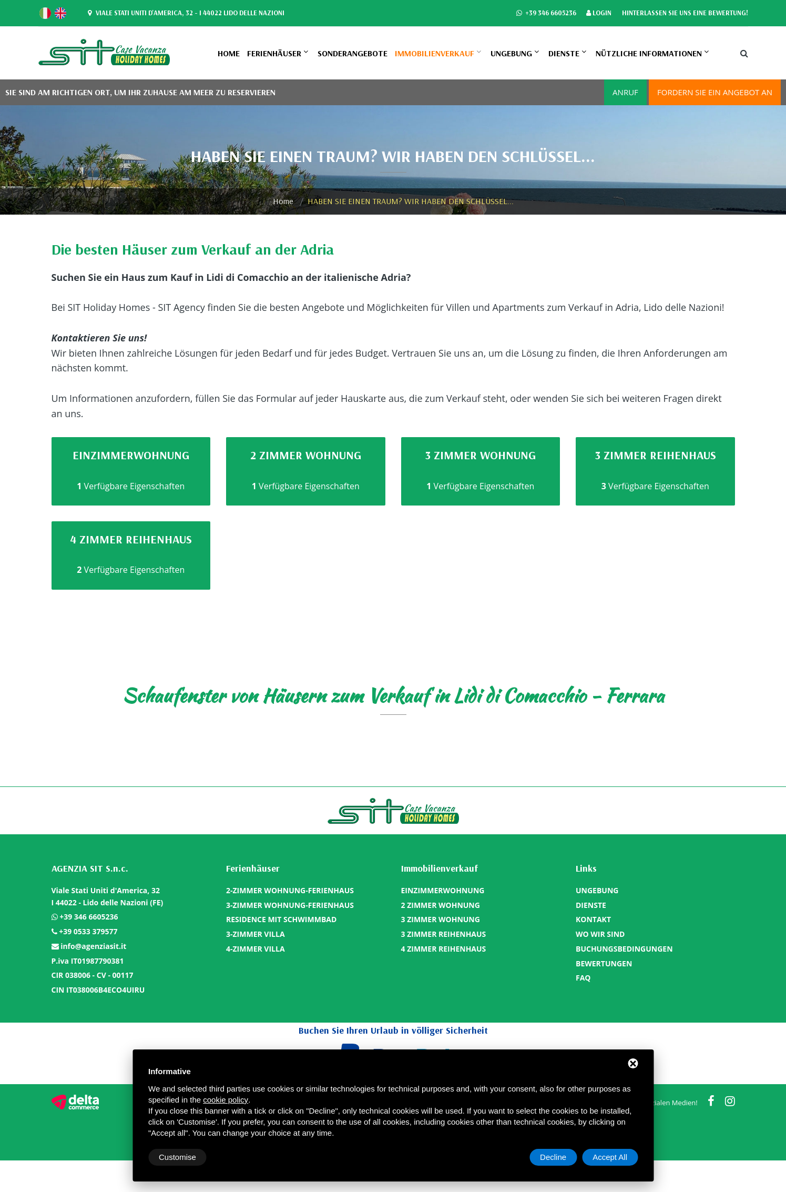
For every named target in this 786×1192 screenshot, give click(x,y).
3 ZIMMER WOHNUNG (440, 919)
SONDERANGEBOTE (352, 53)
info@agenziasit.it (93, 946)
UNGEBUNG (511, 53)
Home (229, 53)
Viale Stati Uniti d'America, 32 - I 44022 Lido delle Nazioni (184, 13)
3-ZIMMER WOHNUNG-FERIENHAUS (290, 905)
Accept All (610, 1157)
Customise (177, 1157)
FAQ (583, 978)
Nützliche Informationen (649, 53)
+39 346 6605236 (545, 13)
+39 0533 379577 (88, 931)
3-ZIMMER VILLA (255, 934)
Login (598, 13)
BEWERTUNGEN (604, 963)
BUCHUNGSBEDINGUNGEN (624, 949)
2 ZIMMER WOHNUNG (440, 905)
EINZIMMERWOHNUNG (443, 890)
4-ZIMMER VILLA (255, 949)
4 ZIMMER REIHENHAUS (443, 949)
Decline (553, 1157)
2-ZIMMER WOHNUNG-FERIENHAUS (290, 890)
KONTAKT (593, 919)
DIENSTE (563, 53)
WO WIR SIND (600, 934)
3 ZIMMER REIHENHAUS (443, 934)
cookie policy (225, 1099)
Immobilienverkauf (434, 53)
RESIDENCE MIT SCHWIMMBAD (281, 919)
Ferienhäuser (274, 53)
